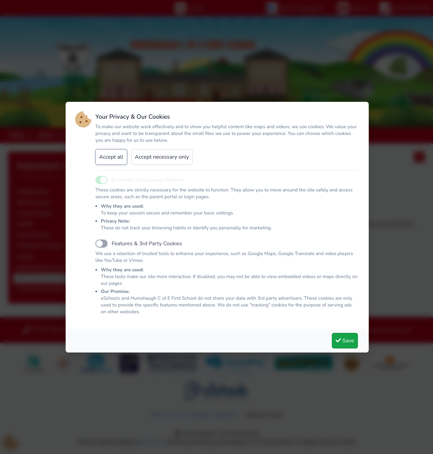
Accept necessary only (162, 157)
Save (345, 340)
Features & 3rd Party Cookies (147, 243)
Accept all (111, 157)
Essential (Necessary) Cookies (148, 180)
